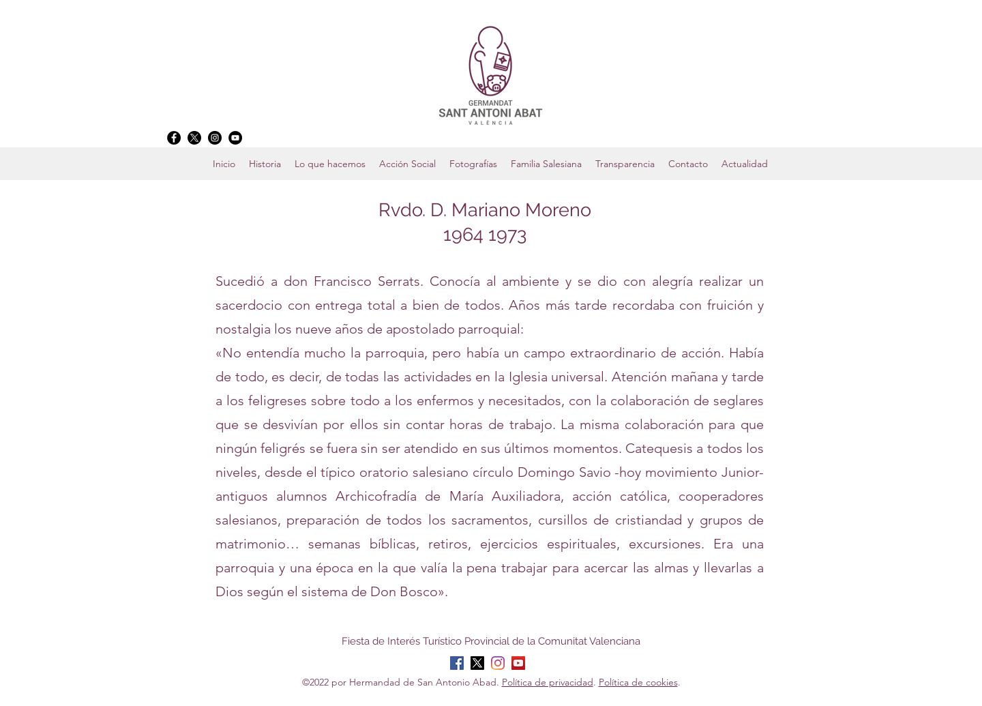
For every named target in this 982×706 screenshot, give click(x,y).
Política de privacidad (547, 682)
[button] (546, 163)
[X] (194, 138)
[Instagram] (215, 138)
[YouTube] (235, 138)
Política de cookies (638, 682)
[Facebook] (174, 138)
